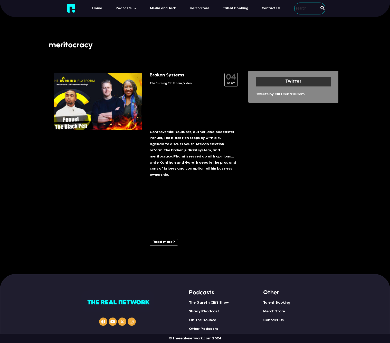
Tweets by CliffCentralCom (280, 94)
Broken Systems (167, 75)
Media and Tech (163, 8)
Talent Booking (235, 8)
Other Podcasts (203, 329)
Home (97, 8)
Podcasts (126, 8)
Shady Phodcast (204, 311)
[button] (126, 8)
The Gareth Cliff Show (209, 303)
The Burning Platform (166, 83)
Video (187, 83)
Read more (164, 242)
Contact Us (271, 8)
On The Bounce (202, 320)
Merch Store (199, 8)
